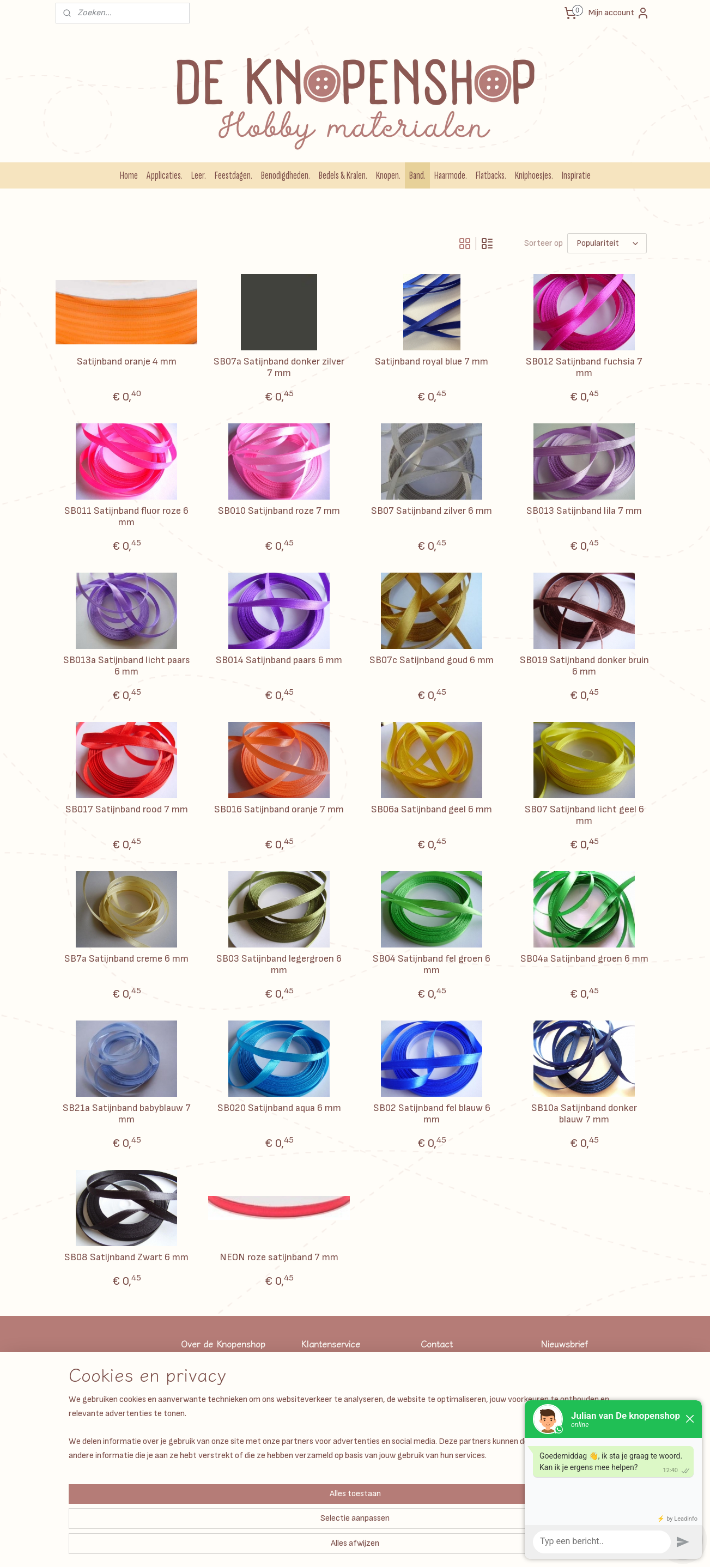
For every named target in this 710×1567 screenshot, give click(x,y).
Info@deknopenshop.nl (459, 1437)
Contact (315, 1474)
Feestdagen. (233, 175)
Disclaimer (318, 1449)
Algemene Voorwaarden (339, 1376)
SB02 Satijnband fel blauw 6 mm (431, 1114)
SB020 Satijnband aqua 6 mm (279, 1108)
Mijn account (619, 13)
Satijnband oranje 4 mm (126, 361)
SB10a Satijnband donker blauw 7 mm (584, 1114)
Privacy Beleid (323, 1425)
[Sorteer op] (607, 243)
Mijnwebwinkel (495, 1547)
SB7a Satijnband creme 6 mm (126, 958)
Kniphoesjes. (534, 175)
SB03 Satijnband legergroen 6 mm (279, 964)
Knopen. (388, 175)
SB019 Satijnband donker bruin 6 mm (583, 666)
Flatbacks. (491, 175)
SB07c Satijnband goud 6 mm (431, 660)
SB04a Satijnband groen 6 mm (584, 958)
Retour (312, 1486)
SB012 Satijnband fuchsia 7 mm (584, 367)
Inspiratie (576, 175)
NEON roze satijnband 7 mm (279, 1257)
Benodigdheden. (285, 175)
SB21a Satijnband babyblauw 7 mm (126, 1114)
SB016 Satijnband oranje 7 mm (279, 809)
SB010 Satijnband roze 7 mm (279, 511)
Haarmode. (450, 175)
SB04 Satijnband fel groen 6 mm (431, 964)
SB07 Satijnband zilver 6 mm (431, 511)
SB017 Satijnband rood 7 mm (126, 809)
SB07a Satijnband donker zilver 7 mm (279, 367)
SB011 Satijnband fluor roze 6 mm (126, 517)
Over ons (315, 1461)
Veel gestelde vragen (335, 1388)
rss (373, 1547)
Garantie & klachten (334, 1400)
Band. (417, 175)
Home (129, 175)
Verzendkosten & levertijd (343, 1364)
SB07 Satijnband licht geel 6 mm (584, 815)
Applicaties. (165, 175)
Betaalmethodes (328, 1413)
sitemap (355, 1547)
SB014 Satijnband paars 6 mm (279, 660)
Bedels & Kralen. (343, 175)
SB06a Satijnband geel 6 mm (431, 809)
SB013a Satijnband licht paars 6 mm (126, 666)
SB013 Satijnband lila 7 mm (584, 511)
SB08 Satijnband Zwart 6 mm (126, 1257)
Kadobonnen (321, 1437)
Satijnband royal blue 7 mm (431, 361)
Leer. (198, 175)
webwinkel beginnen (410, 1547)
